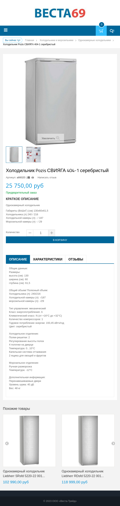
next (113, 443)
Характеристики (47, 259)
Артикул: (11, 177)
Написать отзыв (47, 177)
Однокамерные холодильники (94, 40)
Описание (18, 259)
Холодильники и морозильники (56, 40)
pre (7, 443)
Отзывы (75, 259)
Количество (13, 232)
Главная (29, 40)
